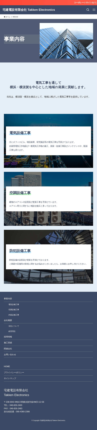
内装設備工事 (13, 315)
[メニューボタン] (94, 10)
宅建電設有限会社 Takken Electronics (29, 9)
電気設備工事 (13, 304)
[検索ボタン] (88, 10)
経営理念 (12, 331)
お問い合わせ (10, 354)
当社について (13, 326)
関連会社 (8, 349)
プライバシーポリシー (14, 372)
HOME (7, 366)
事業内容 (8, 299)
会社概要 (8, 320)
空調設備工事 (13, 310)
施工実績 (8, 343)
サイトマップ (10, 378)
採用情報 (8, 337)
